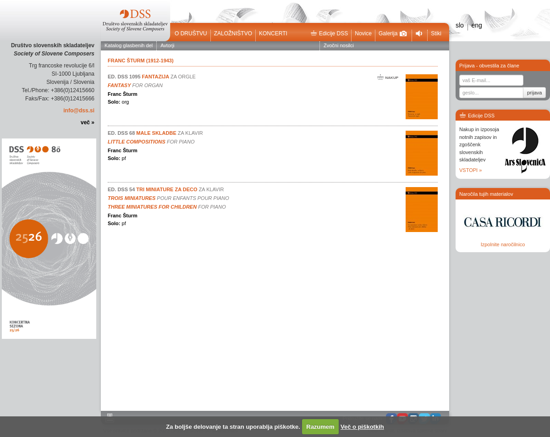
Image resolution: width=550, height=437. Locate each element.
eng (476, 25)
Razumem (320, 426)
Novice (363, 33)
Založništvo (233, 33)
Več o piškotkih (362, 426)
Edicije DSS (329, 33)
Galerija (393, 33)
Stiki (436, 33)
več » (87, 122)
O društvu (191, 33)
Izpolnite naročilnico (503, 244)
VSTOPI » (470, 170)
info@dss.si (78, 110)
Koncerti (273, 33)
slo (460, 25)
